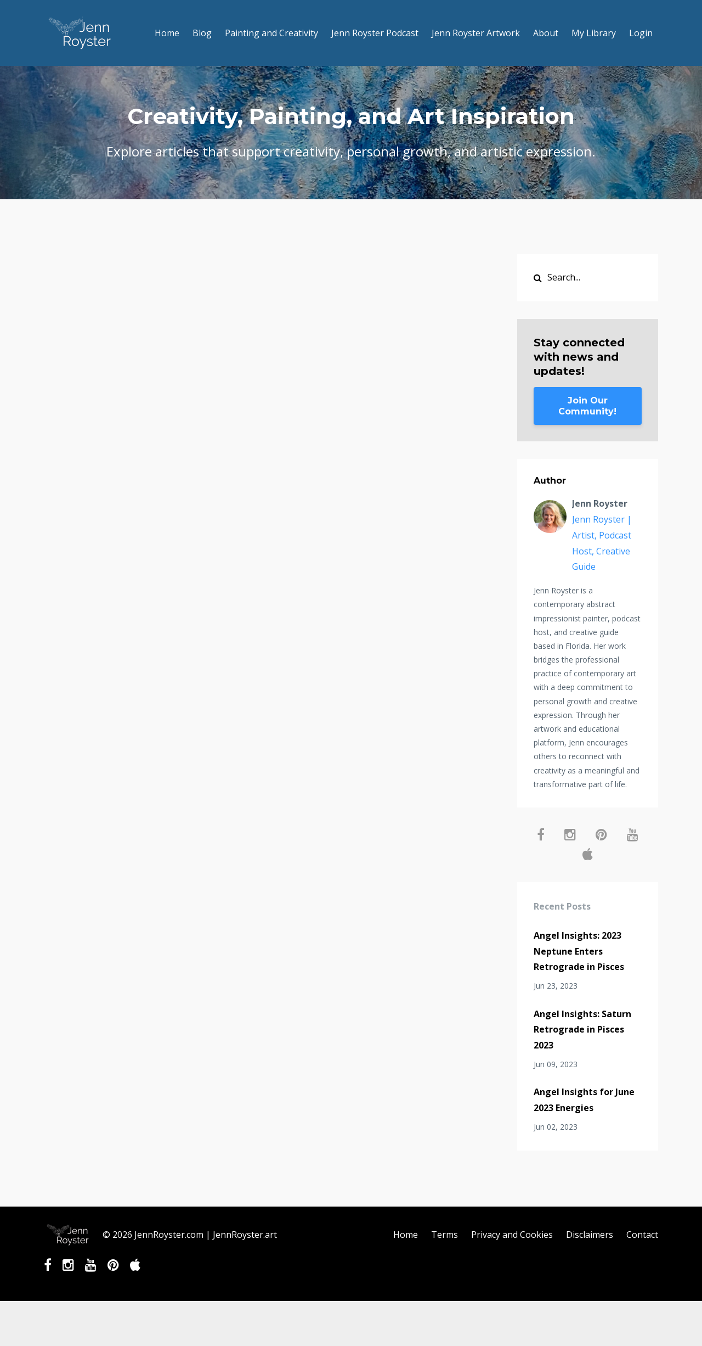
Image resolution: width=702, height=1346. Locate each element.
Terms (444, 1235)
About (545, 33)
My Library (593, 33)
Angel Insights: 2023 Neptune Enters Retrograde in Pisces (579, 951)
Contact (642, 1235)
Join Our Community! (587, 406)
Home (167, 33)
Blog (202, 33)
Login (641, 33)
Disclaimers (589, 1235)
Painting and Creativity (271, 33)
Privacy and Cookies (512, 1235)
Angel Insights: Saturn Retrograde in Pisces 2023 (582, 1030)
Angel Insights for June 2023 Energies (584, 1100)
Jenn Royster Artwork (476, 33)
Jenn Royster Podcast (374, 33)
